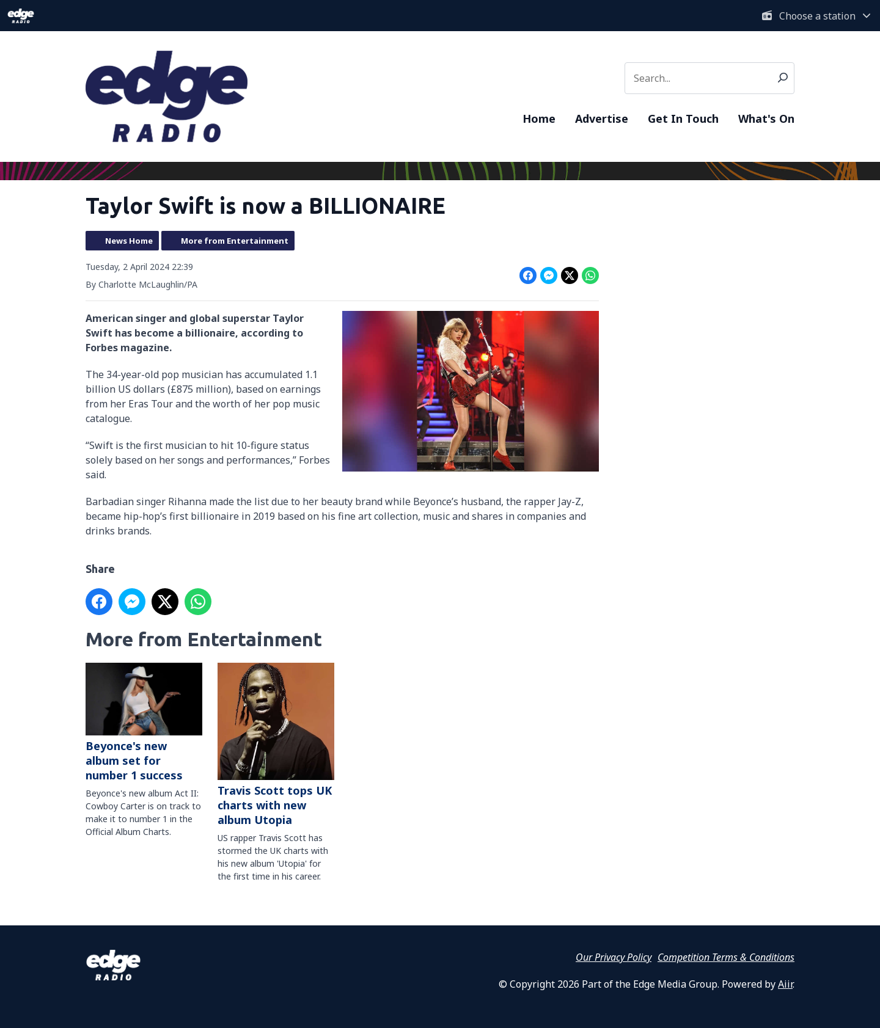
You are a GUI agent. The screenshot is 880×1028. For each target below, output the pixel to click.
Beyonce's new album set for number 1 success (144, 722)
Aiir (785, 984)
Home (539, 118)
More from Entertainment (234, 240)
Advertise (601, 118)
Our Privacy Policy (613, 957)
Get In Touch (683, 118)
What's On (766, 118)
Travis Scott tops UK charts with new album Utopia (276, 745)
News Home (129, 240)
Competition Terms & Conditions (726, 957)
